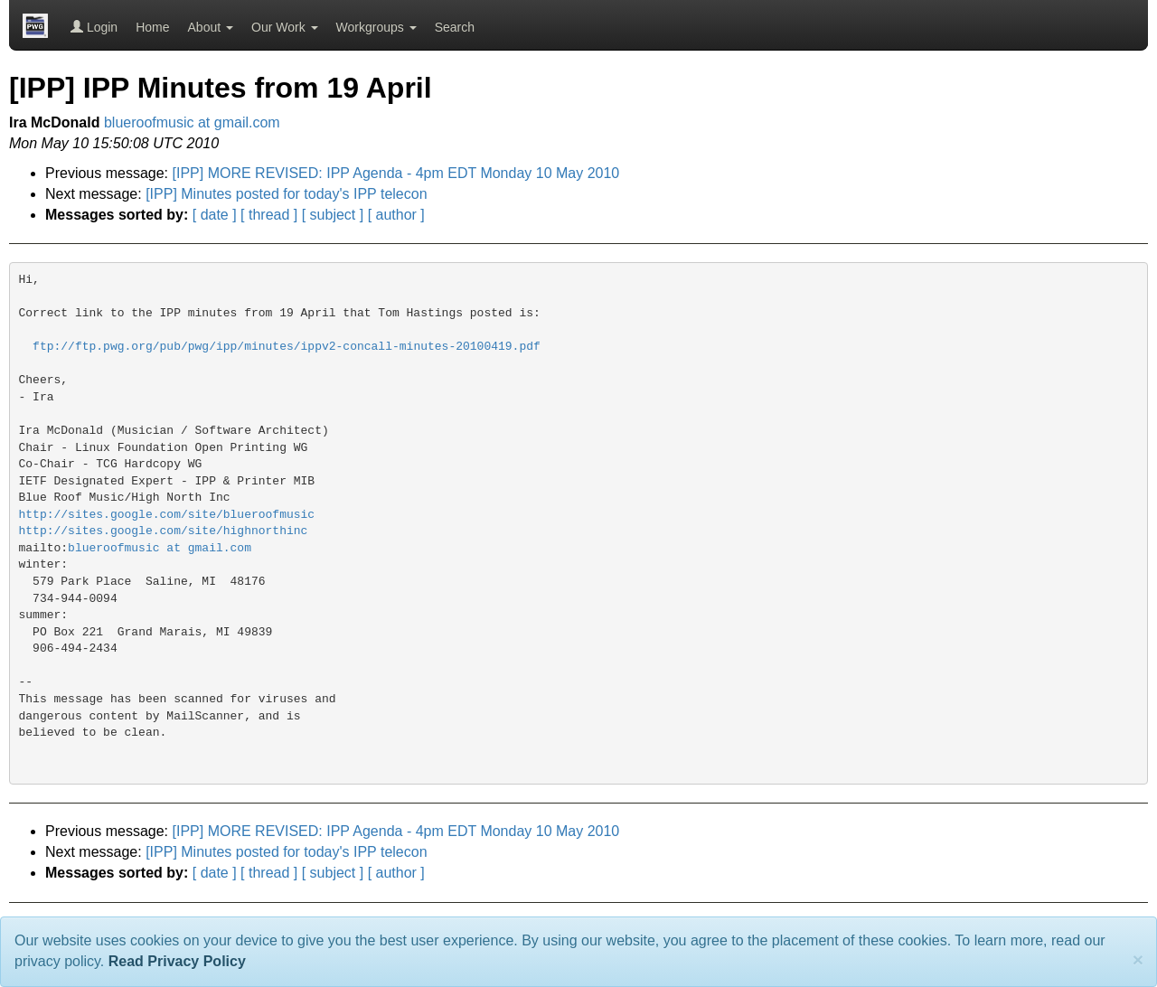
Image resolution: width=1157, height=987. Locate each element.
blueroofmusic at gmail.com (192, 122)
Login (94, 27)
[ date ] (215, 214)
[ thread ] (268, 214)
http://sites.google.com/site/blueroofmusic (167, 515)
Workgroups (376, 27)
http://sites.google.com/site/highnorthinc (163, 531)
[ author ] (396, 214)
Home (152, 27)
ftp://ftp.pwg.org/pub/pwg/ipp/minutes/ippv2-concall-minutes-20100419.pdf (287, 346)
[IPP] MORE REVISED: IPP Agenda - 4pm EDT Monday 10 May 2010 (396, 173)
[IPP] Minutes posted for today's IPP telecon (286, 194)
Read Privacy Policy (177, 961)
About (210, 27)
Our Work (284, 27)
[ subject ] (332, 214)
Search (455, 27)
